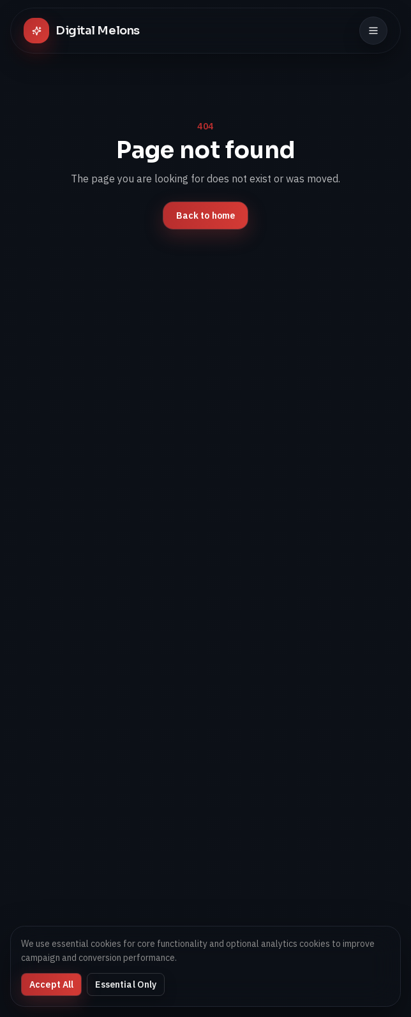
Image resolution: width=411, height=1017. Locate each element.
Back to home (205, 215)
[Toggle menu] (373, 31)
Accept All (51, 984)
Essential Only (125, 984)
